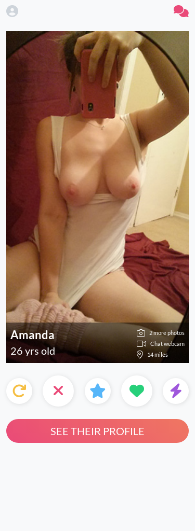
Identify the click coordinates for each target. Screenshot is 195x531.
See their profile (97, 431)
